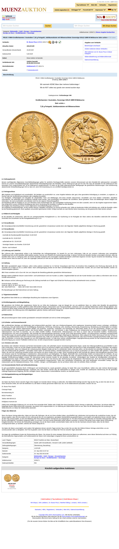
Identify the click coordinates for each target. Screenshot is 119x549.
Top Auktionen (82, 5)
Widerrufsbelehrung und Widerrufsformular (98, 56)
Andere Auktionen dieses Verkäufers (96, 49)
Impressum (100, 10)
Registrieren (112, 5)
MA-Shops (34, 502)
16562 (40, 42)
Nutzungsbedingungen (78, 516)
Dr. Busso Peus (32, 42)
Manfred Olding (65, 502)
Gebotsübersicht (33, 70)
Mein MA (94, 5)
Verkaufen (102, 5)
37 (37, 66)
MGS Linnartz (82, 502)
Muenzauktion (66, 516)
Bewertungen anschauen (92, 45)
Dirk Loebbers (43, 502)
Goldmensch (31, 66)
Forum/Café (88, 10)
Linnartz (73, 502)
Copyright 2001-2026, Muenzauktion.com (51, 515)
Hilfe (43, 509)
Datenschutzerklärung (91, 60)
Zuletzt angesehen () (62, 10)
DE (112, 10)
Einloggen (76, 10)
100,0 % (45, 42)
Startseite (38, 509)
